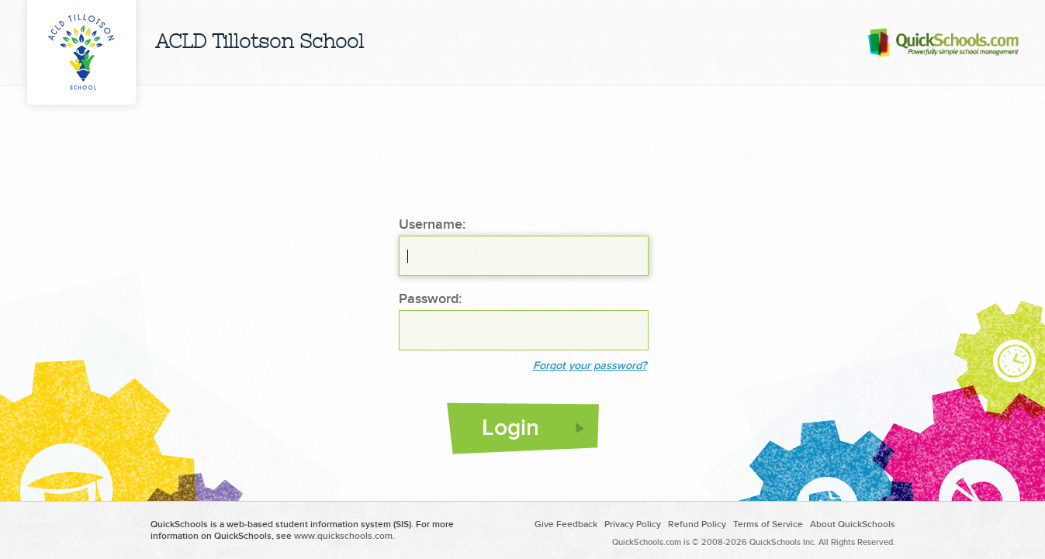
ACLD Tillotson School (259, 43)
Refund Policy (697, 524)
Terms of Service (768, 524)
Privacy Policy (632, 524)
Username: (432, 225)
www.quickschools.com (343, 536)
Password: (430, 299)
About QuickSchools (852, 524)
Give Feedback (566, 524)
